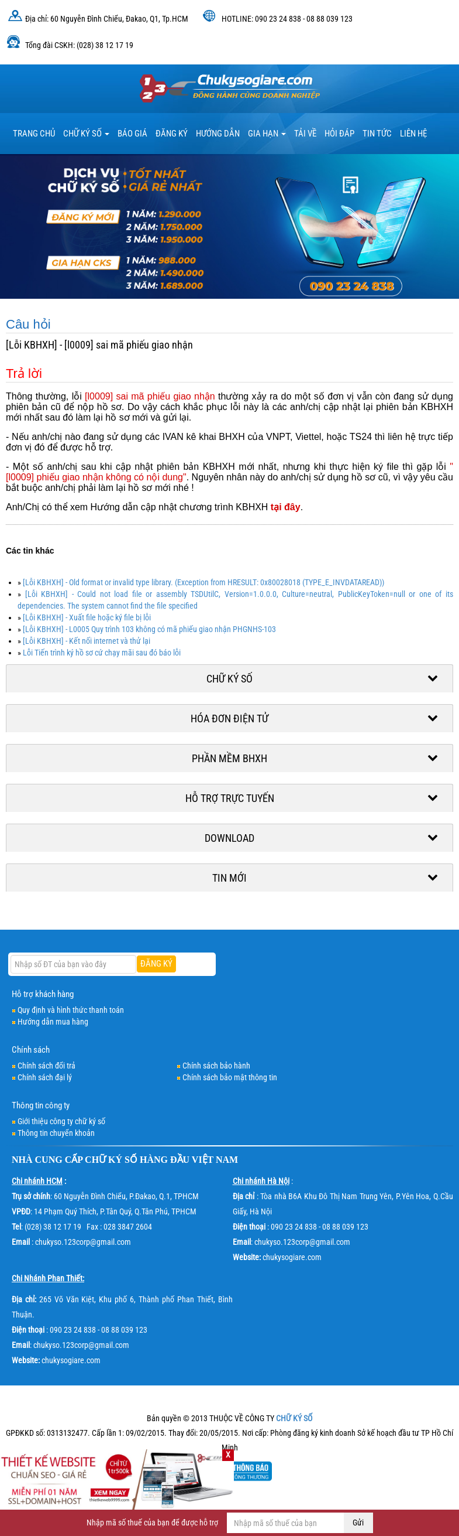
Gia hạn (267, 133)
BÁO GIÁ (132, 133)
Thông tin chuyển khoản (56, 1133)
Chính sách (31, 1050)
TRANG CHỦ (34, 133)
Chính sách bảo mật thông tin (229, 1077)
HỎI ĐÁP (339, 133)
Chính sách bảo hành (216, 1065)
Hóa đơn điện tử (229, 718)
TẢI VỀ (305, 133)
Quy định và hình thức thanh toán (71, 1010)
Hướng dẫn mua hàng (53, 1021)
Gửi (358, 1522)
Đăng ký (172, 133)
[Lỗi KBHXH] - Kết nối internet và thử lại (86, 641)
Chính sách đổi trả (46, 1065)
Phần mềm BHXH (229, 758)
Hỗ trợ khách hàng (43, 994)
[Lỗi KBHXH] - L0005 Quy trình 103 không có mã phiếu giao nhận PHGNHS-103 (149, 629)
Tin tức (377, 133)
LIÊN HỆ (413, 133)
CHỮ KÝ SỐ (111, 1160)
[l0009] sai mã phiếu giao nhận (150, 396)
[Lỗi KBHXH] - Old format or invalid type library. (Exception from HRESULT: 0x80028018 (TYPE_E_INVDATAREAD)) (203, 582)
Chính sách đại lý (45, 1077)
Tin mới (229, 878)
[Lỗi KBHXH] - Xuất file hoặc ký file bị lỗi (87, 617)
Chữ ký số (86, 133)
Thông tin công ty (41, 1105)
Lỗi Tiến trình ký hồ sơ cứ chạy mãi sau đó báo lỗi (102, 652)
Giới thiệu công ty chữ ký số (61, 1121)
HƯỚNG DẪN (218, 133)
